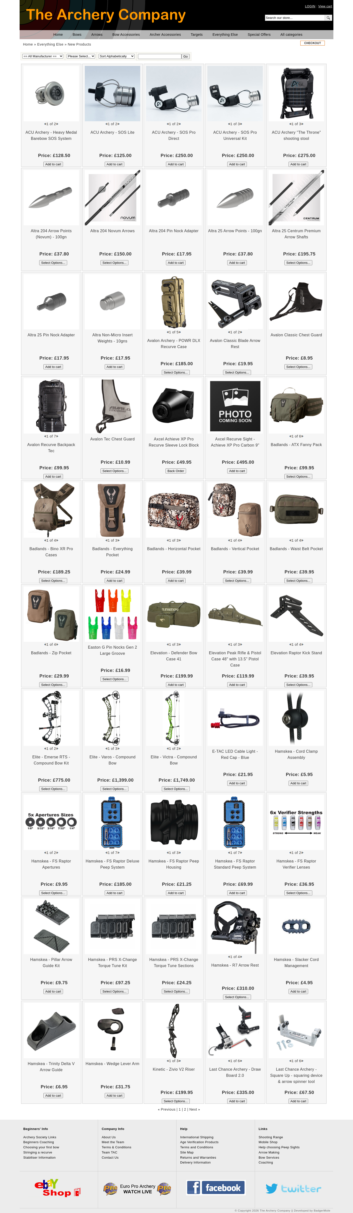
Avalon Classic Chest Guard (296, 335)
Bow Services (269, 1157)
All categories (291, 34)
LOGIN (310, 6)
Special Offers (259, 34)
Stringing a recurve (37, 1152)
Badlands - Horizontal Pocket (174, 549)
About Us (109, 1137)
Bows (77, 34)
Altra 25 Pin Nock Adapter (51, 335)
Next (193, 1109)
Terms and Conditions (196, 1147)
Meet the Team (113, 1142)
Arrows (96, 34)
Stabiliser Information (39, 1157)
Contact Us (110, 1157)
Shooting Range (271, 1137)
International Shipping (197, 1137)
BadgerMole (322, 1210)
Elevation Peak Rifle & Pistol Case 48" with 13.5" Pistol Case (235, 659)
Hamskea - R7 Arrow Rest (235, 965)
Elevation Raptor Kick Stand (296, 653)
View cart (325, 6)
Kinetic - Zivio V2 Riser (174, 1069)
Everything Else (225, 34)
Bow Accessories (126, 34)
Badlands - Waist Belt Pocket (296, 549)
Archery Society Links (39, 1137)
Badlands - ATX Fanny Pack (296, 445)
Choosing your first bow (41, 1147)
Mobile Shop (268, 1142)
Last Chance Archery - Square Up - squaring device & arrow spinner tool (296, 1075)
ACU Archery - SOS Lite (112, 132)
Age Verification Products (199, 1142)
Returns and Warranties (198, 1157)
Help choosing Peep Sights (279, 1147)
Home (58, 34)
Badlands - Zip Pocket (51, 653)
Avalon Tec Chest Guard (112, 439)
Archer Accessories (165, 34)
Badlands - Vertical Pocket (235, 549)
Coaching (266, 1162)
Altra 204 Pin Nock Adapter (174, 231)
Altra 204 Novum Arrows (112, 231)
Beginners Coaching (38, 1142)
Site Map (187, 1152)
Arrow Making (269, 1152)
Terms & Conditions (116, 1147)
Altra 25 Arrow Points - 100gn (235, 231)
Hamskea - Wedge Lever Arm (112, 1064)
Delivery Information (195, 1162)
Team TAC (109, 1152)
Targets (197, 34)
